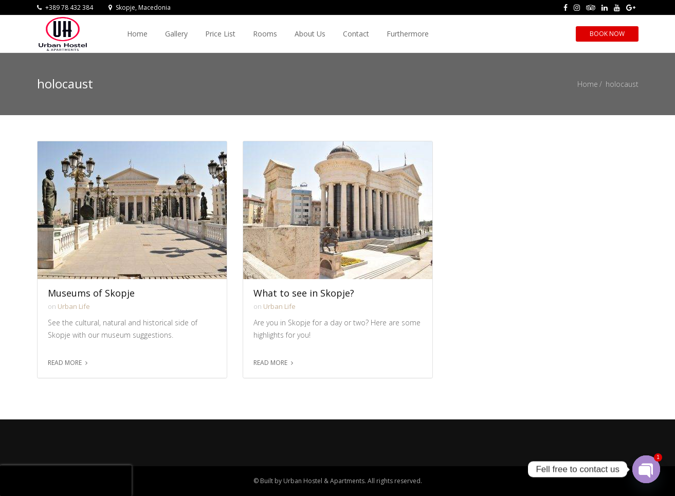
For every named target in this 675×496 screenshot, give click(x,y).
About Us (310, 34)
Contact (356, 34)
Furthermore (408, 34)
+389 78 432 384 (65, 7)
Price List (220, 34)
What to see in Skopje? (303, 293)
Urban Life (74, 306)
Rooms (265, 34)
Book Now (607, 33)
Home (137, 34)
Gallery (176, 34)
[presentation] (66, 480)
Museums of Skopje (91, 293)
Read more (65, 362)
